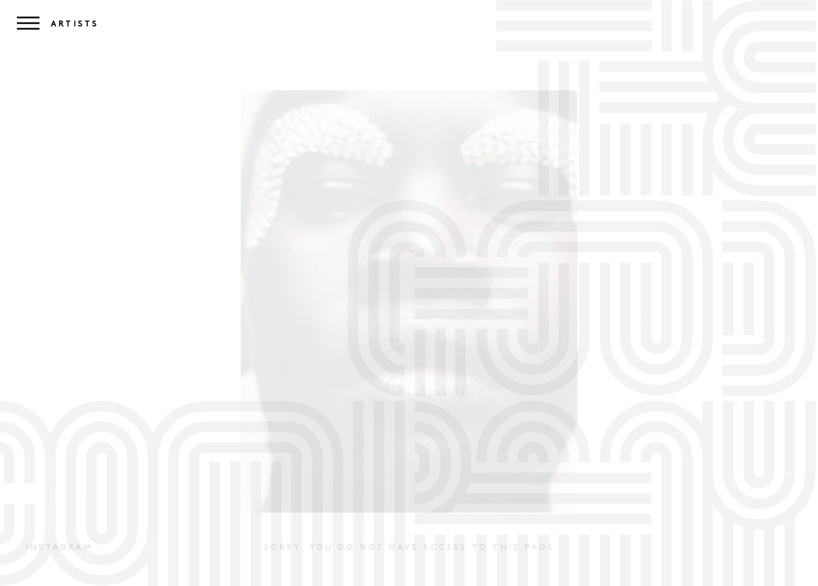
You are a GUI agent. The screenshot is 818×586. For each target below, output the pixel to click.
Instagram (58, 548)
